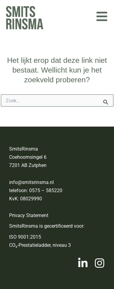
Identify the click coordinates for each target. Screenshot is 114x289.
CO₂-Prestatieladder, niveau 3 (40, 245)
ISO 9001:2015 (25, 237)
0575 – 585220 (45, 190)
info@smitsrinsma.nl (31, 182)
